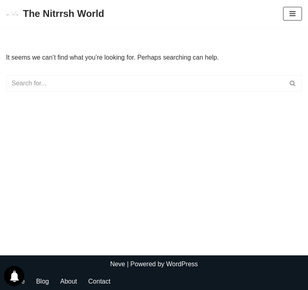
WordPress (182, 264)
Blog (42, 281)
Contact (99, 281)
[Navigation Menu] (292, 14)
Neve (117, 264)
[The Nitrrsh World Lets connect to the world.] (55, 14)
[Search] (145, 83)
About (68, 281)
